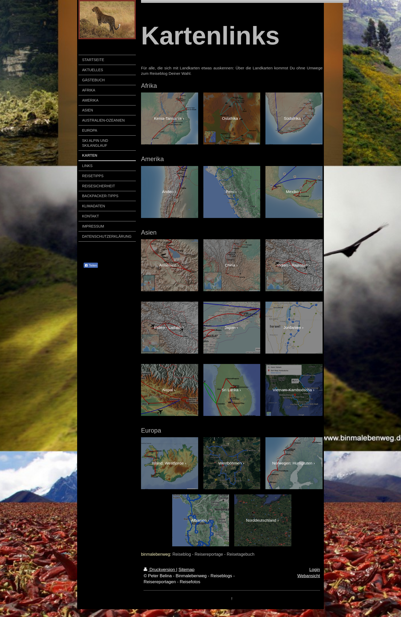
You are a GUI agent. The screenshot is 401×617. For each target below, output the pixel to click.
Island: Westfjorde (168, 463)
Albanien (199, 520)
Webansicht (308, 575)
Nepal (168, 390)
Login (314, 569)
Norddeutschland (261, 520)
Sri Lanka (230, 390)
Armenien (167, 265)
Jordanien (292, 327)
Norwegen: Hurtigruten (292, 463)
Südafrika (292, 118)
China (230, 265)
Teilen (91, 265)
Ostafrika (230, 118)
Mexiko (292, 191)
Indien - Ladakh (168, 327)
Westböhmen (230, 463)
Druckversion (160, 569)
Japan (230, 327)
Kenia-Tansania (168, 118)
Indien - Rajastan (292, 265)
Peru (230, 191)
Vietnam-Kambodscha (292, 390)
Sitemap (186, 569)
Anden (168, 191)
